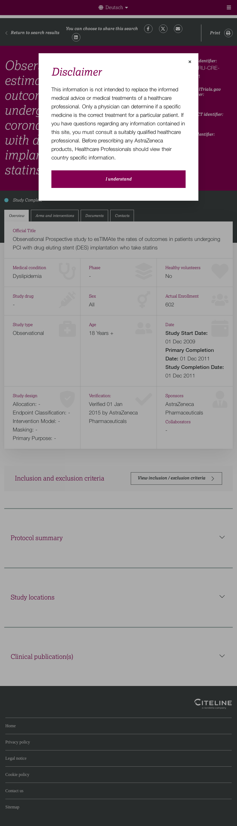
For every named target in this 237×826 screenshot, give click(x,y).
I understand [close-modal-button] (118, 179)
